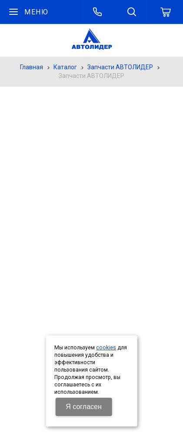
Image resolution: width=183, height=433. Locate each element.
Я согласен (84, 406)
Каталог (65, 67)
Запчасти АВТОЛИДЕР (120, 67)
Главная (31, 67)
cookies (106, 348)
